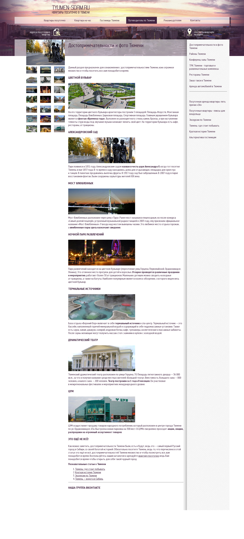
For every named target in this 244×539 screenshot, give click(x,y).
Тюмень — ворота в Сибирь (89, 478)
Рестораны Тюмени (199, 74)
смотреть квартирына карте (204, 33)
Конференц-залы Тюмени (202, 59)
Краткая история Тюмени (202, 131)
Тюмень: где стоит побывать (204, 125)
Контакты (195, 20)
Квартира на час (82, 20)
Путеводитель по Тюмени (141, 20)
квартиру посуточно (148, 455)
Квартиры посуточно (55, 20)
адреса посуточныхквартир (40, 33)
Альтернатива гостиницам (202, 137)
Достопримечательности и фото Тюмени (206, 46)
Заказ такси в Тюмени (200, 80)
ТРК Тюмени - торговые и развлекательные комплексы (204, 67)
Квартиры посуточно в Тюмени (71, 13)
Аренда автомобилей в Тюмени (205, 86)
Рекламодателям (172, 20)
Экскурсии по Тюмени (200, 119)
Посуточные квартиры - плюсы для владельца (207, 112)
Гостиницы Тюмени (109, 20)
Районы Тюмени (197, 53)
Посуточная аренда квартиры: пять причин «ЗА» (207, 103)
